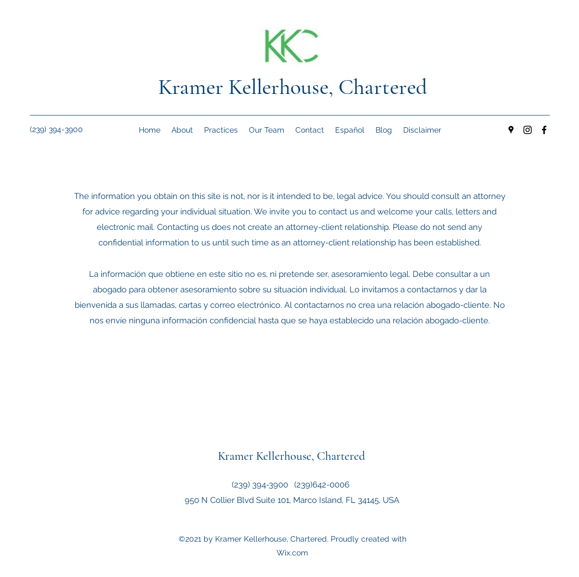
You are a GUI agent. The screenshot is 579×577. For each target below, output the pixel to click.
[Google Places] (511, 129)
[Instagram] (527, 129)
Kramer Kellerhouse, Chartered (292, 87)
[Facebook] (544, 129)
